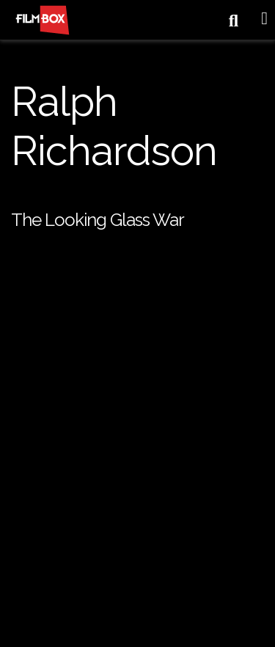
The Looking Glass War (97, 219)
